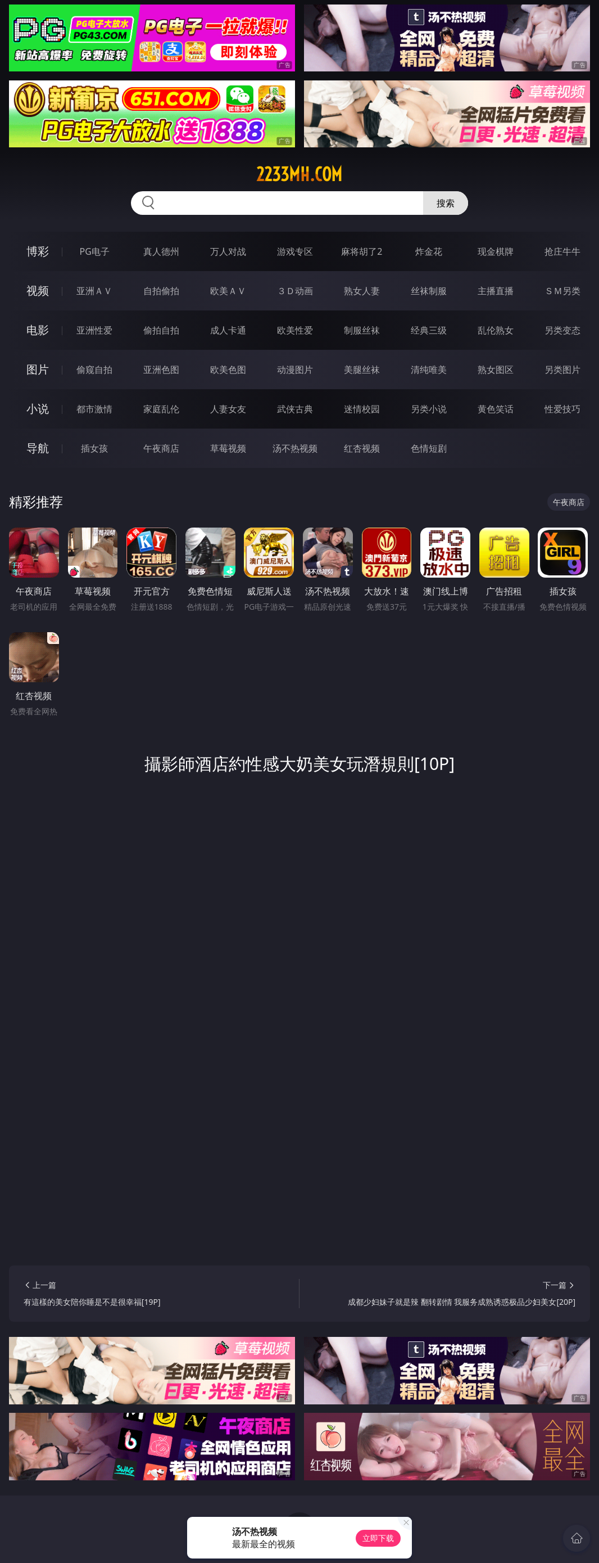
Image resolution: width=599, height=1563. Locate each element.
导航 (37, 448)
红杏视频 (362, 448)
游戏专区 (295, 251)
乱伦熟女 (496, 330)
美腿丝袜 (362, 369)
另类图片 (562, 369)
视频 (37, 290)
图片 (37, 369)
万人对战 (228, 251)
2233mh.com (299, 174)
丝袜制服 (429, 291)
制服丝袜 (362, 330)
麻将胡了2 (361, 251)
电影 (37, 329)
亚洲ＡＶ (94, 291)
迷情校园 (362, 409)
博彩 (37, 251)
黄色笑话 (496, 409)
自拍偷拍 (161, 291)
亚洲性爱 (94, 330)
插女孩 (94, 448)
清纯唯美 (429, 369)
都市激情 (94, 409)
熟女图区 (496, 369)
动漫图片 (295, 369)
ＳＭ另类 (562, 291)
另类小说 (429, 409)
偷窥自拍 (94, 369)
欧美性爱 (295, 330)
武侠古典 (295, 409)
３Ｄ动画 (295, 291)
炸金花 (428, 251)
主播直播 (496, 291)
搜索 (446, 203)
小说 (37, 408)
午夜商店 (161, 448)
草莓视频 (228, 448)
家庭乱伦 (161, 409)
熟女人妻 (362, 291)
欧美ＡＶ (228, 291)
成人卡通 (228, 330)
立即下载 (378, 1538)
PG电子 (94, 251)
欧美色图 (228, 369)
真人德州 (161, 251)
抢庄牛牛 (562, 251)
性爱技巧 (562, 409)
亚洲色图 (161, 369)
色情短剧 (429, 448)
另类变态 (562, 330)
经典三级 (429, 330)
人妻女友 (228, 409)
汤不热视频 (295, 448)
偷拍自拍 (161, 330)
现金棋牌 (496, 251)
